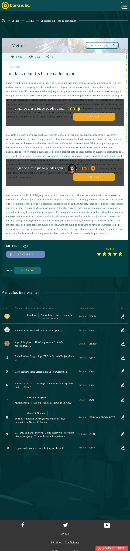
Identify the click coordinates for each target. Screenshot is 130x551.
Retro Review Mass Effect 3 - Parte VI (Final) (38, 330)
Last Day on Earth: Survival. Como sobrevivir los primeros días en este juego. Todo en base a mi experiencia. (45, 434)
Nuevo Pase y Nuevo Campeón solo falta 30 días (56, 317)
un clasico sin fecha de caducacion (58, 20)
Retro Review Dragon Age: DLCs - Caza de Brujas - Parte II (44, 358)
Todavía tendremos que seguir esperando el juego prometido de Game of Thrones (40, 420)
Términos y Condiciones (65, 542)
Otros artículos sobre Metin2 (126, 73)
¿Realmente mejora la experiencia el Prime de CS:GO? (43, 403)
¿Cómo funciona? (114, 548)
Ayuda (65, 533)
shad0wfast (27, 270)
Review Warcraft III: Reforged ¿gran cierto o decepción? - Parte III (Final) (45, 385)
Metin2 (30, 20)
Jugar (94, 116)
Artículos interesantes (126, 125)
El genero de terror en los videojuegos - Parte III (39, 448)
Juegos (15, 20)
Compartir (21, 254)
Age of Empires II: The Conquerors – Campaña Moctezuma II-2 (39, 344)
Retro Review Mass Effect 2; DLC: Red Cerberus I (41, 371)
